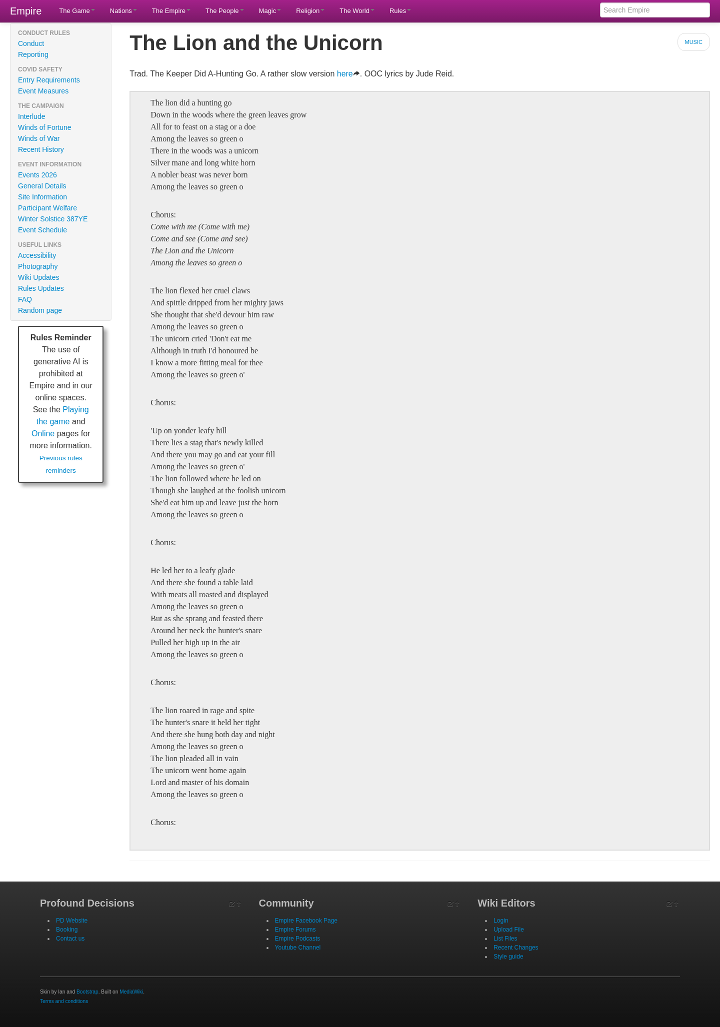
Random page (40, 310)
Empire (26, 10)
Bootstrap (87, 992)
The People (225, 10)
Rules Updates (41, 288)
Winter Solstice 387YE (53, 219)
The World (357, 10)
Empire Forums (295, 929)
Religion (310, 10)
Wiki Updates (38, 277)
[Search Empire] (655, 9)
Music (693, 42)
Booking (67, 929)
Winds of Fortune (45, 127)
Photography (38, 266)
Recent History (41, 149)
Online (43, 433)
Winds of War (39, 138)
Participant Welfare (47, 208)
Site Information (42, 197)
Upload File (509, 929)
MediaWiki (131, 992)
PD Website (72, 920)
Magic (270, 10)
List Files (505, 938)
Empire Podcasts (297, 938)
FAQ (25, 299)
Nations (123, 10)
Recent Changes (516, 947)
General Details (42, 186)
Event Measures (43, 91)
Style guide (508, 956)
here (348, 73)
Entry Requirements (49, 80)
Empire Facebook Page (306, 920)
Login (501, 920)
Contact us (70, 938)
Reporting (33, 54)
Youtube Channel (298, 947)
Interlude (31, 116)
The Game (76, 10)
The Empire (171, 10)
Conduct (31, 43)
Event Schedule (42, 230)
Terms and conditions (64, 1001)
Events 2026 (37, 175)
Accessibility (37, 255)
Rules (400, 10)
